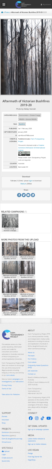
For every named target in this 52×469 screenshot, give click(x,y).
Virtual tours (6, 442)
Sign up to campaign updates (38, 429)
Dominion (11, 432)
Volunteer (5, 420)
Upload (5, 451)
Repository (9, 435)
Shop (4, 423)
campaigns (16, 379)
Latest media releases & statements (36, 440)
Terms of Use (6, 389)
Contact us (31, 374)
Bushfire (22, 124)
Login (4, 454)
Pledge (30, 453)
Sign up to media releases (37, 444)
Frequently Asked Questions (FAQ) (38, 366)
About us (31, 352)
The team (31, 356)
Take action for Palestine (11, 394)
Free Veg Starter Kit (35, 457)
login (30, 181)
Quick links (6, 461)
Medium (23, 184)
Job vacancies (32, 371)
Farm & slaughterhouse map (12, 439)
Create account (7, 458)
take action (20, 381)
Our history (32, 359)
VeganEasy (31, 460)
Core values (32, 362)
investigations (7, 381)
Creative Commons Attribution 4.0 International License (31, 147)
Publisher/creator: (24, 139)
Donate (4, 416)
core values (10, 375)
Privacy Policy (7, 385)
